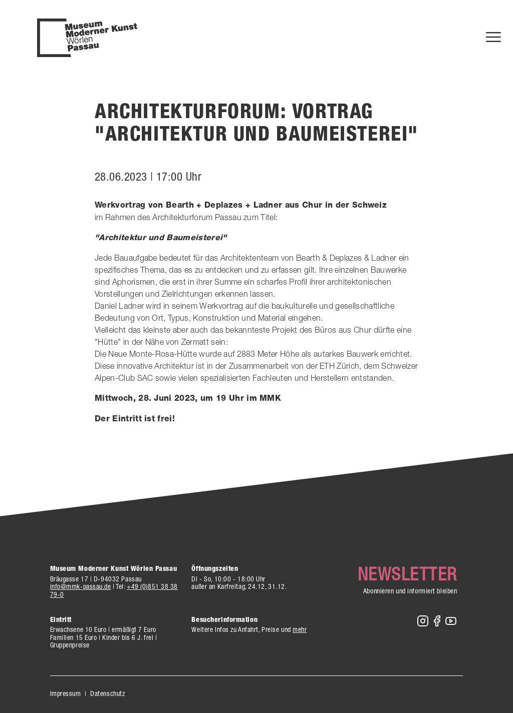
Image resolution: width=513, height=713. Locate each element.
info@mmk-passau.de (80, 586)
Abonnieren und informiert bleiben (410, 591)
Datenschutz (107, 693)
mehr (300, 629)
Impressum (65, 693)
